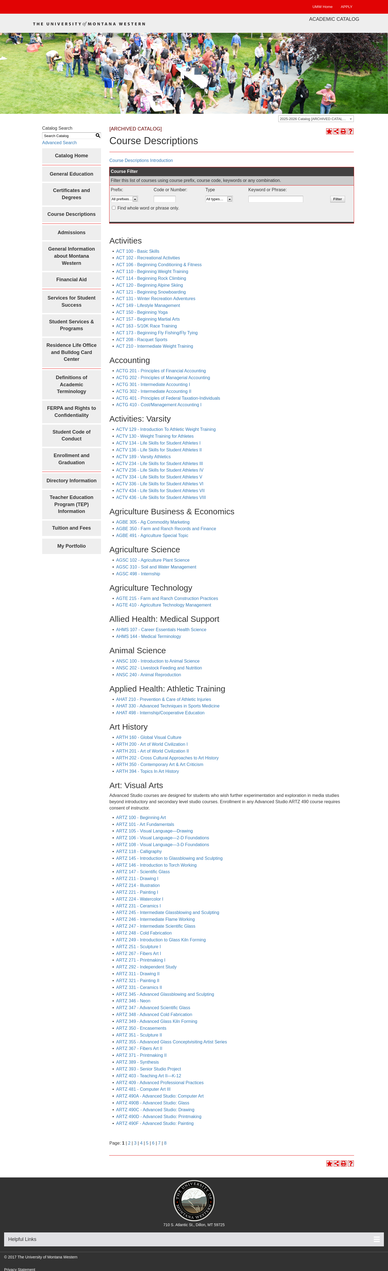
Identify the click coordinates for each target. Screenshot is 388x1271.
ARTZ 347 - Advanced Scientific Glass (153, 1007)
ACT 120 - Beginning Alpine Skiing (149, 285)
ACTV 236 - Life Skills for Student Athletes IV (159, 470)
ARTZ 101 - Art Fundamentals (145, 824)
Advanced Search (59, 142)
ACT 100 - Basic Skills (137, 251)
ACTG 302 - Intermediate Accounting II (153, 391)
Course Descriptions (71, 214)
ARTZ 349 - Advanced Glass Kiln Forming (156, 1021)
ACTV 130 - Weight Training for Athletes (154, 436)
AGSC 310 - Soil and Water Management (156, 567)
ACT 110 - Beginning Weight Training (152, 271)
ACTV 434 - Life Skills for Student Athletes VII (160, 490)
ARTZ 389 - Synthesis (137, 1062)
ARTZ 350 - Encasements (141, 1028)
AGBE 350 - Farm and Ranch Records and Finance (166, 528)
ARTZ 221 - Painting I (137, 892)
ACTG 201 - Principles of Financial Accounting (161, 370)
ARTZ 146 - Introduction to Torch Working (156, 865)
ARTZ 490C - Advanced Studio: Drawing (155, 1109)
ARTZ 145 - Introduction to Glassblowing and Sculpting (169, 858)
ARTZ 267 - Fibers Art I (138, 953)
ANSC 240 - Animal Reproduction (148, 674)
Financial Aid (71, 279)
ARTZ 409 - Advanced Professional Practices (160, 1082)
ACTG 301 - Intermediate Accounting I (153, 384)
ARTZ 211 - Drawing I (137, 878)
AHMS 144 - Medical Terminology (148, 636)
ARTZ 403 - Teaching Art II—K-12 (148, 1075)
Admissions (71, 232)
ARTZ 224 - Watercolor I (139, 899)
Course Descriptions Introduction (141, 160)
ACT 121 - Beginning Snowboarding (151, 292)
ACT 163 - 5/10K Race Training (146, 326)
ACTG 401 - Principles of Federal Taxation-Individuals (168, 398)
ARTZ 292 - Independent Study (146, 967)
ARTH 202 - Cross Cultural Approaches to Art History (167, 758)
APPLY (346, 7)
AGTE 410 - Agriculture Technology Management (163, 605)
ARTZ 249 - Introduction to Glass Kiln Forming (161, 940)
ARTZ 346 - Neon (133, 1001)
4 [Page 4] (141, 1143)
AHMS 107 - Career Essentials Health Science (161, 629)
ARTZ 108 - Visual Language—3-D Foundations (162, 844)
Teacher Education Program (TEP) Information (72, 504)
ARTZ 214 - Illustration (138, 885)
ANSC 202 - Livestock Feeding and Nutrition (159, 668)
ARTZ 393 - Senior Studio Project (148, 1069)
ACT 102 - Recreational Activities (148, 258)
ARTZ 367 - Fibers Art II (139, 1048)
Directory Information (72, 480)
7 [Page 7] (159, 1143)
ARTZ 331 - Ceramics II (139, 987)
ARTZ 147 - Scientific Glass (143, 871)
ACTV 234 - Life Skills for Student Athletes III (159, 463)
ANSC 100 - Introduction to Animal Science (157, 661)
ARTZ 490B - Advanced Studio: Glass (152, 1103)
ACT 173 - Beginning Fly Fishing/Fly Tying (157, 332)
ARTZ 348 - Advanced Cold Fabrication (154, 1014)
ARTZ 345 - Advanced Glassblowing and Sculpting (165, 994)
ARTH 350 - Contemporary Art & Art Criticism (159, 764)
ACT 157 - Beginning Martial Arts (148, 319)
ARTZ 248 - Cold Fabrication (144, 933)
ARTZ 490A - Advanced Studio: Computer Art (160, 1096)
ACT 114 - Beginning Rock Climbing (151, 278)
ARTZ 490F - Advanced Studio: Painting (154, 1123)
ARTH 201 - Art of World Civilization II (152, 751)
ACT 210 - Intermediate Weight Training (154, 346)
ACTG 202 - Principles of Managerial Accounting (163, 377)
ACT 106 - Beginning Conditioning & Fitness (159, 264)
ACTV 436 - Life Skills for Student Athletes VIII (161, 497)
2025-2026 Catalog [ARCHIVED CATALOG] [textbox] (314, 119)
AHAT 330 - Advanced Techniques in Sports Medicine (167, 706)
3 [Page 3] (135, 1143)
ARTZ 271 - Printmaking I (140, 960)
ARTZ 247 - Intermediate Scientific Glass (155, 926)
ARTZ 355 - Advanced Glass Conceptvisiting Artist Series (171, 1042)
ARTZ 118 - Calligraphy (139, 851)
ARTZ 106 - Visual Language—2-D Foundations (162, 837)
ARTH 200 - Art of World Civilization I (152, 744)
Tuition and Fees (71, 528)
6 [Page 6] (153, 1143)
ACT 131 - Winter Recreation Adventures (155, 298)
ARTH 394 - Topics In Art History (147, 771)
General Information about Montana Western (71, 256)
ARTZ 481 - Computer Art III (143, 1089)
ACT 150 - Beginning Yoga (141, 312)
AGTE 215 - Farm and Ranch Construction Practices (167, 598)
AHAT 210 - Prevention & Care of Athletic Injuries (163, 699)
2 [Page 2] (129, 1143)
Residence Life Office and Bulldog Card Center (72, 352)
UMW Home (322, 7)
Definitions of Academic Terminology (71, 384)
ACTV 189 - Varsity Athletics (143, 456)
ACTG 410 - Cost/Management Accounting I (158, 404)
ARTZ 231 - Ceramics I (138, 906)
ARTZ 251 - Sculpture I (138, 946)
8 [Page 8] (165, 1143)
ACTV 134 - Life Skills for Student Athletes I (158, 443)
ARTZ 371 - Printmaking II (141, 1055)
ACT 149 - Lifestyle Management (148, 305)
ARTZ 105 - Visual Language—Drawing (154, 831)
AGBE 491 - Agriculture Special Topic (152, 535)
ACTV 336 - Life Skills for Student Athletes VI (159, 483)
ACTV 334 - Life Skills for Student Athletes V (159, 477)
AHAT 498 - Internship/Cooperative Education (160, 712)
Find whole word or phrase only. (148, 208)
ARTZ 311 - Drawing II (138, 973)
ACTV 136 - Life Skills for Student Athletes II (159, 450)
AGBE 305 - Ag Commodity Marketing (153, 522)
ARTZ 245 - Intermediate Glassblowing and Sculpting (167, 912)
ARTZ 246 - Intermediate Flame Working (155, 919)
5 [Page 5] (147, 1143)
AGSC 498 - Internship (138, 573)
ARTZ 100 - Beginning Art (141, 817)
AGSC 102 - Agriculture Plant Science (153, 560)
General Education (71, 174)
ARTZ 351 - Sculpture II (139, 1035)
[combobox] (316, 118)
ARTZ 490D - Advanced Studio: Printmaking (158, 1116)
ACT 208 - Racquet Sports (141, 339)
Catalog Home (71, 155)
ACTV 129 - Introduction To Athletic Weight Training (166, 429)
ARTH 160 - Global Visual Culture (148, 737)
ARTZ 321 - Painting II (137, 980)
